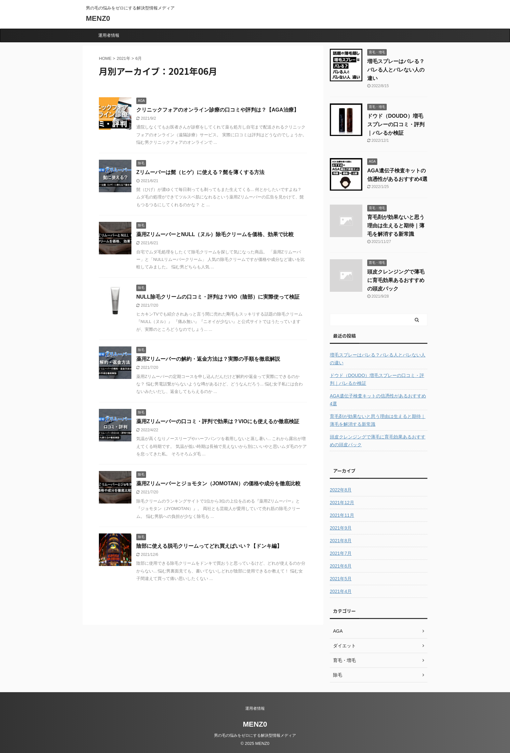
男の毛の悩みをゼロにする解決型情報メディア (255, 735)
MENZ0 (98, 18)
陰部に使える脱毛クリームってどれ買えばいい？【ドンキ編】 (209, 546)
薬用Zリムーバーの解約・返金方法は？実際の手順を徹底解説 (208, 359)
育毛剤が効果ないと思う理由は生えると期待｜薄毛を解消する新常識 (395, 225)
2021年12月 (342, 502)
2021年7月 (341, 553)
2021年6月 (341, 566)
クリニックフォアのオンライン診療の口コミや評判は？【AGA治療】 (217, 110)
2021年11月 (342, 515)
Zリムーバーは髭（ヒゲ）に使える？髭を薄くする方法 (200, 172)
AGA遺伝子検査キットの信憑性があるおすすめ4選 (378, 399)
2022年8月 (341, 489)
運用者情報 (108, 35)
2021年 (123, 58)
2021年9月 (341, 528)
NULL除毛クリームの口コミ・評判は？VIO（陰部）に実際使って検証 (218, 297)
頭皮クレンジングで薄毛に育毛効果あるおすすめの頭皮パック (395, 280)
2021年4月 (341, 591)
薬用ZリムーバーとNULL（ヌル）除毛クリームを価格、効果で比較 (215, 234)
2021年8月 (341, 540)
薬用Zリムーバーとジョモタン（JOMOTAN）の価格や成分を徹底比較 (218, 483)
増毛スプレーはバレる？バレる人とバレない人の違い (395, 70)
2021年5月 (341, 578)
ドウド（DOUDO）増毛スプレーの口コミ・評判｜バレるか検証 (395, 124)
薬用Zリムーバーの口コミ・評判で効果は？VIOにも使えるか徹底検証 (217, 421)
